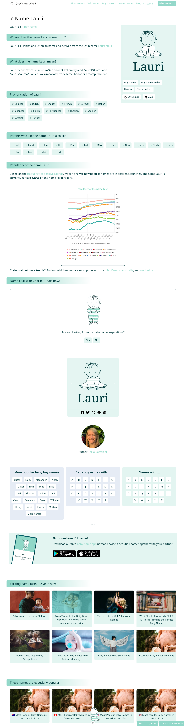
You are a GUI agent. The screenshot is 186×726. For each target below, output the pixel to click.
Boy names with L (151, 82)
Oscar (16, 500)
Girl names (93, 3)
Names (128, 89)
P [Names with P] (135, 493)
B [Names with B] (135, 479)
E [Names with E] (155, 479)
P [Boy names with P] (79, 493)
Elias (51, 486)
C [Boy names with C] (85, 479)
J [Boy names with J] (85, 486)
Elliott (43, 493)
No (96, 340)
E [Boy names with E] (99, 479)
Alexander (41, 479)
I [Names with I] (135, 486)
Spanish (90, 110)
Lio (59, 145)
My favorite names (170, 723)
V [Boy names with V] (79, 500)
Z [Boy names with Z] (105, 500)
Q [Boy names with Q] (85, 493)
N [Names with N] (168, 486)
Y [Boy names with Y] (99, 500)
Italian (100, 103)
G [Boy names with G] (112, 479)
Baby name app (166, 3)
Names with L (144, 89)
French (66, 103)
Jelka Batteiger (98, 452)
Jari (86, 145)
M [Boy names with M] (105, 486)
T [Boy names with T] (105, 493)
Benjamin (30, 500)
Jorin (141, 145)
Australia (127, 270)
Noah (156, 145)
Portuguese (53, 110)
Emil (72, 145)
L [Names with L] (155, 486)
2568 (149, 97)
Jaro (30, 152)
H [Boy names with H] (72, 486)
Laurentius (105, 46)
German (83, 103)
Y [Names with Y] (155, 500)
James (40, 507)
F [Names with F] (161, 479)
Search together (147, 723)
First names (77, 3)
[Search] (150, 3)
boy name (30, 26)
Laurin (31, 145)
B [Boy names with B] (79, 479)
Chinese (17, 103)
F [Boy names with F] (105, 479)
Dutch (34, 103)
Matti (44, 152)
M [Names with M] (162, 486)
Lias (17, 152)
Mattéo (53, 507)
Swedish (18, 117)
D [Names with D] (148, 479)
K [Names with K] (148, 486)
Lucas (17, 479)
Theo (41, 486)
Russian (73, 110)
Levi (17, 145)
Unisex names (125, 3)
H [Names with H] (128, 486)
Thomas (30, 493)
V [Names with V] (135, 500)
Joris (170, 145)
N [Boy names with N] (112, 486)
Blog (138, 3)
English (50, 103)
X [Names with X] (148, 500)
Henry (18, 507)
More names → (36, 513)
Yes (88, 340)
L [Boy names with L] (99, 486)
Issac (42, 500)
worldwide (146, 270)
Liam (113, 145)
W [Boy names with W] (85, 500)
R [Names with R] (148, 493)
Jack (53, 493)
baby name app (87, 544)
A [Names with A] (128, 479)
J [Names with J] (141, 486)
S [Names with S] (155, 493)
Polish (35, 110)
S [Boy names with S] (99, 493)
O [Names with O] (128, 493)
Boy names (108, 3)
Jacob (29, 507)
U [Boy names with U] (112, 493)
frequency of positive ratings (45, 174)
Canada (116, 270)
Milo (99, 145)
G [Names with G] (168, 479)
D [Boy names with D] (92, 479)
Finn (127, 145)
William (54, 500)
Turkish (34, 117)
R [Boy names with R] (92, 493)
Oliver (21, 486)
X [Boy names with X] (92, 500)
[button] (71, 384)
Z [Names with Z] (161, 500)
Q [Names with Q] (142, 493)
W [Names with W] (142, 500)
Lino (46, 145)
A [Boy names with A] (72, 479)
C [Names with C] (142, 479)
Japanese (18, 110)
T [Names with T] (161, 493)
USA (107, 270)
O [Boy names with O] (72, 493)
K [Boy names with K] (92, 486)
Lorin (59, 152)
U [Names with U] (168, 493)
